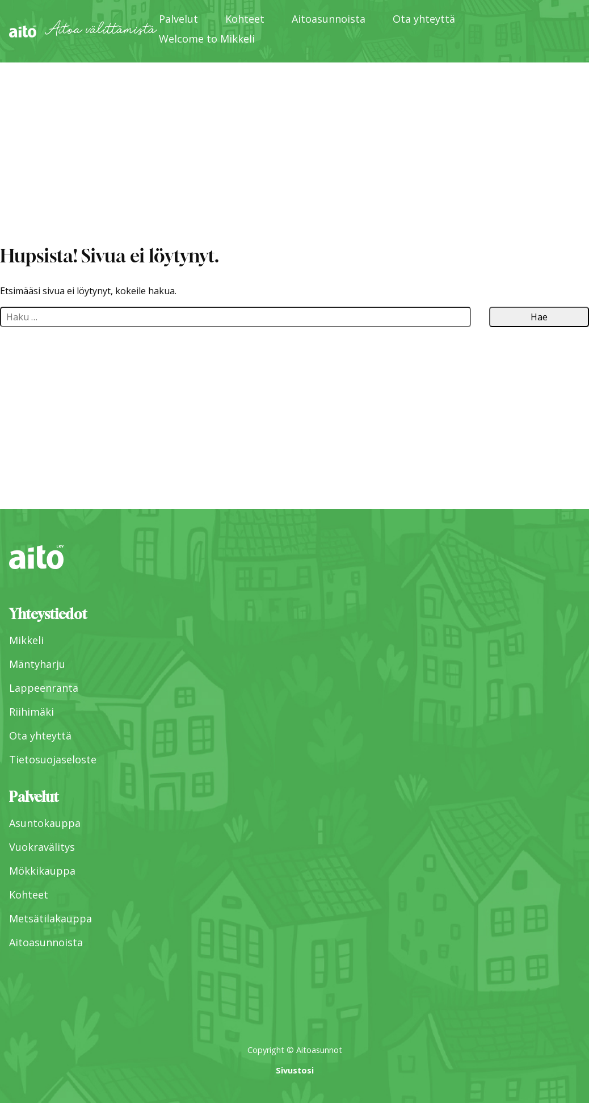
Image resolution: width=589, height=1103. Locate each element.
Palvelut (178, 19)
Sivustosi (295, 1070)
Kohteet (244, 19)
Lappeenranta (43, 688)
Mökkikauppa (42, 871)
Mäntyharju (37, 664)
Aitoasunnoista (328, 19)
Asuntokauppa (45, 823)
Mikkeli (26, 640)
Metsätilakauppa (50, 918)
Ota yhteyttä (424, 19)
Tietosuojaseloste (52, 759)
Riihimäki (31, 712)
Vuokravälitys (42, 847)
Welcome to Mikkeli (207, 38)
